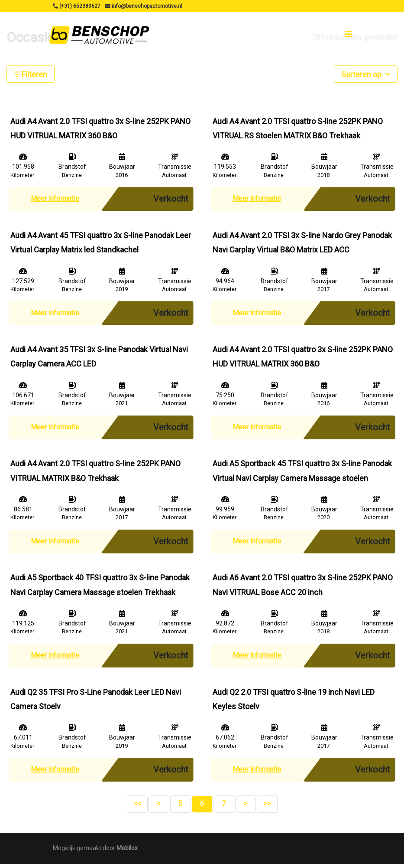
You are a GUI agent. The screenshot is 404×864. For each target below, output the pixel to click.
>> (267, 803)
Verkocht (170, 198)
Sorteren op (365, 73)
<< (137, 803)
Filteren (30, 74)
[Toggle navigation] (348, 34)
